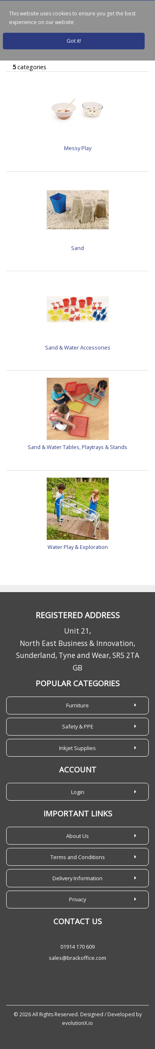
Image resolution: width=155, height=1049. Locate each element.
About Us (77, 836)
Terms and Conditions (77, 857)
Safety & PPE (77, 726)
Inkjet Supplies (77, 748)
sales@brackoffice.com (77, 958)
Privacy (77, 899)
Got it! (74, 40)
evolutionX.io (77, 1023)
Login (77, 792)
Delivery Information (77, 878)
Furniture (77, 705)
